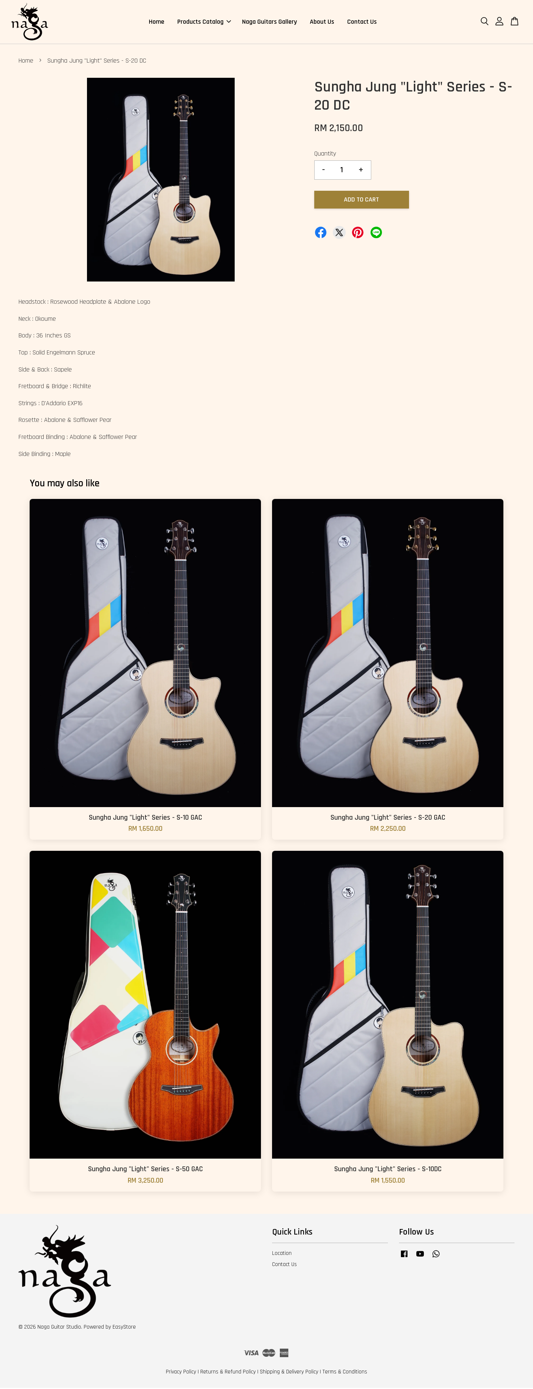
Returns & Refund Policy (228, 1372)
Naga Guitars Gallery (269, 22)
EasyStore (124, 1328)
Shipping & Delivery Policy (289, 1372)
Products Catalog (204, 22)
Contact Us (362, 22)
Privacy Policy (181, 1372)
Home (156, 22)
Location (282, 1254)
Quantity (325, 154)
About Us (322, 22)
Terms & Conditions (344, 1372)
